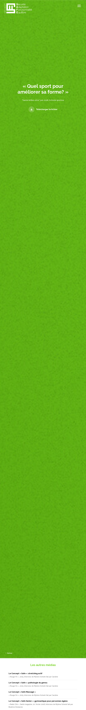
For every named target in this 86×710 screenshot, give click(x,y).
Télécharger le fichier (46, 109)
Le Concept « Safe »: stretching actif (25, 673)
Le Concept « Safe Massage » (22, 692)
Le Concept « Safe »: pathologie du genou (28, 683)
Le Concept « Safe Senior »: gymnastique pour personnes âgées (38, 701)
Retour (9, 653)
